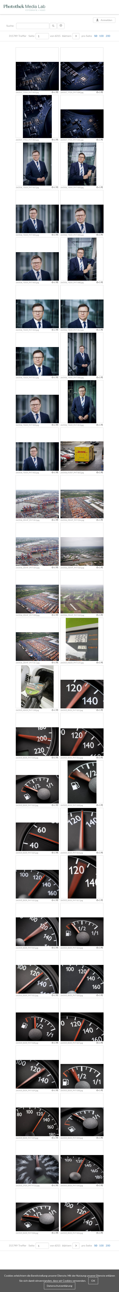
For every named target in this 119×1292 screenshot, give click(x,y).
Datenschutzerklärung (59, 1285)
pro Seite (95, 36)
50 (95, 35)
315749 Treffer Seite (22, 36)
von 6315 (55, 36)
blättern (67, 36)
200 (108, 35)
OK (93, 1280)
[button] (60, 26)
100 (101, 35)
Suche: (10, 25)
